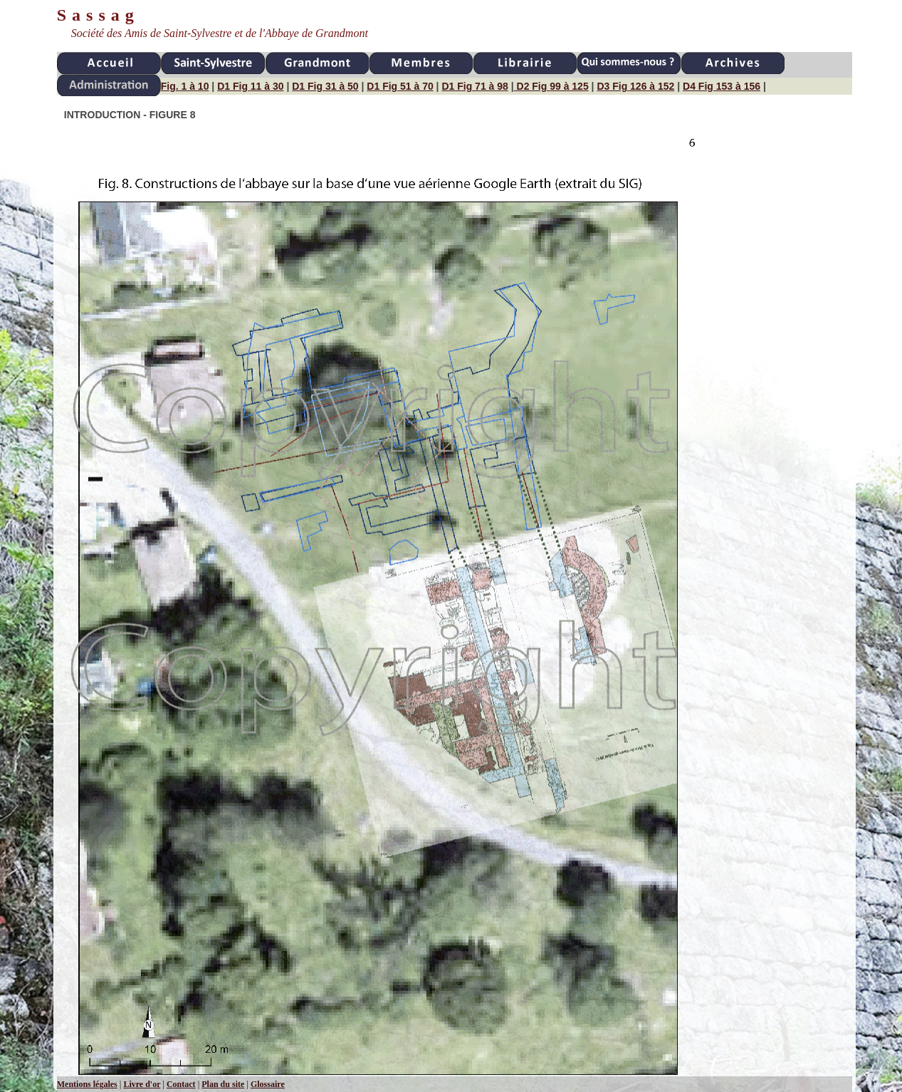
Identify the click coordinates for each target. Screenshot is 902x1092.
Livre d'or (141, 1084)
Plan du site (222, 1084)
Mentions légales (87, 1084)
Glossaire (268, 1084)
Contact (181, 1084)
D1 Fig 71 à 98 (474, 86)
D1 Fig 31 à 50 (325, 86)
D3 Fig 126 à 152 (635, 86)
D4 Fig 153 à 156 (721, 86)
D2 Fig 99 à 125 (551, 86)
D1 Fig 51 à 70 (400, 86)
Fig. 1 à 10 (185, 86)
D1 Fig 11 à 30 (250, 86)
